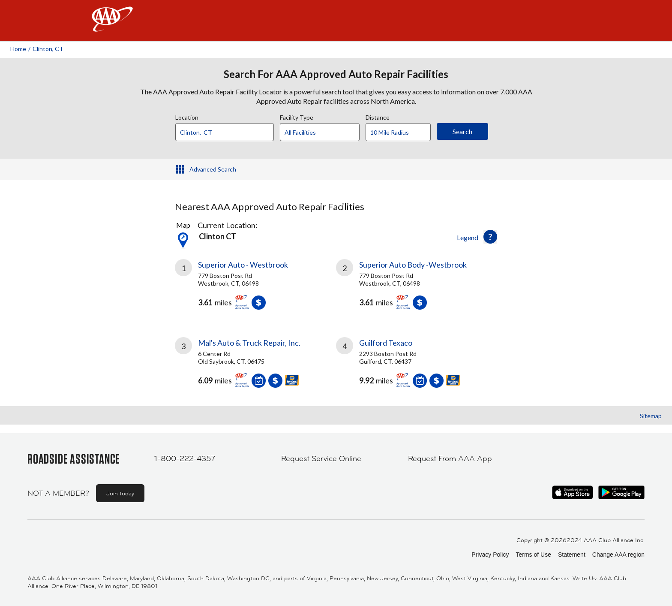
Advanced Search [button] (212, 169)
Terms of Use (533, 554)
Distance (378, 116)
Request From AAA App (450, 458)
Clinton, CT (48, 48)
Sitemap (651, 415)
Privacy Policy (490, 554)
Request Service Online (321, 458)
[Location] (224, 132)
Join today (120, 493)
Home (18, 48)
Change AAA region (618, 554)
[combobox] (227, 130)
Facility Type (296, 116)
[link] (255, 288)
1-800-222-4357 (184, 458)
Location (186, 116)
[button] (490, 237)
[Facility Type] (326, 133)
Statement (571, 554)
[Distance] (401, 133)
